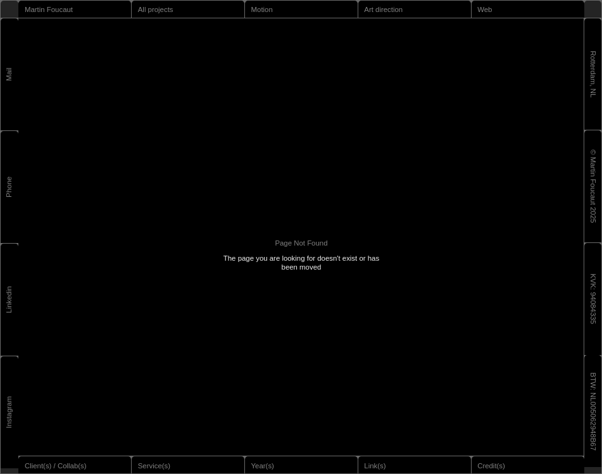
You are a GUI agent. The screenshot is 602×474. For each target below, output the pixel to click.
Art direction (383, 9)
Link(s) (375, 466)
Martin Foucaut (49, 9)
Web (484, 9)
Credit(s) (491, 466)
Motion (262, 9)
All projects (155, 9)
